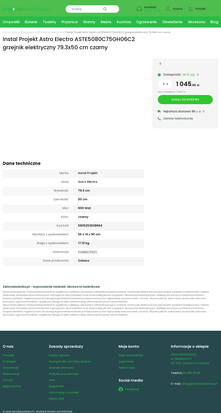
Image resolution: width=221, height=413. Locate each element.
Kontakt (8, 352)
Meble (106, 18)
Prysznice (70, 18)
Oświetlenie (172, 18)
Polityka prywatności (64, 371)
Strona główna (11, 29)
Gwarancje (10, 364)
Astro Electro (87, 179)
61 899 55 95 (152, 8)
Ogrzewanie (146, 18)
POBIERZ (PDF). (88, 249)
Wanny (89, 18)
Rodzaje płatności (61, 364)
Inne (52, 377)
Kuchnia (124, 18)
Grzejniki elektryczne (52, 29)
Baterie (31, 18)
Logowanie (126, 358)
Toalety (49, 18)
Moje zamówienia (131, 352)
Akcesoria (196, 18)
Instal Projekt (88, 170)
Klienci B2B (56, 395)
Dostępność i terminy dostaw (70, 358)
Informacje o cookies (64, 389)
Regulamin (56, 383)
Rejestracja (127, 364)
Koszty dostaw (59, 352)
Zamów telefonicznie (178, 116)
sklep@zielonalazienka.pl (199, 381)
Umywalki (11, 18)
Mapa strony (12, 383)
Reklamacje (11, 371)
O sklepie (9, 358)
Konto (178, 7)
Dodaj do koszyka (185, 97)
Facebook (129, 386)
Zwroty (8, 377)
